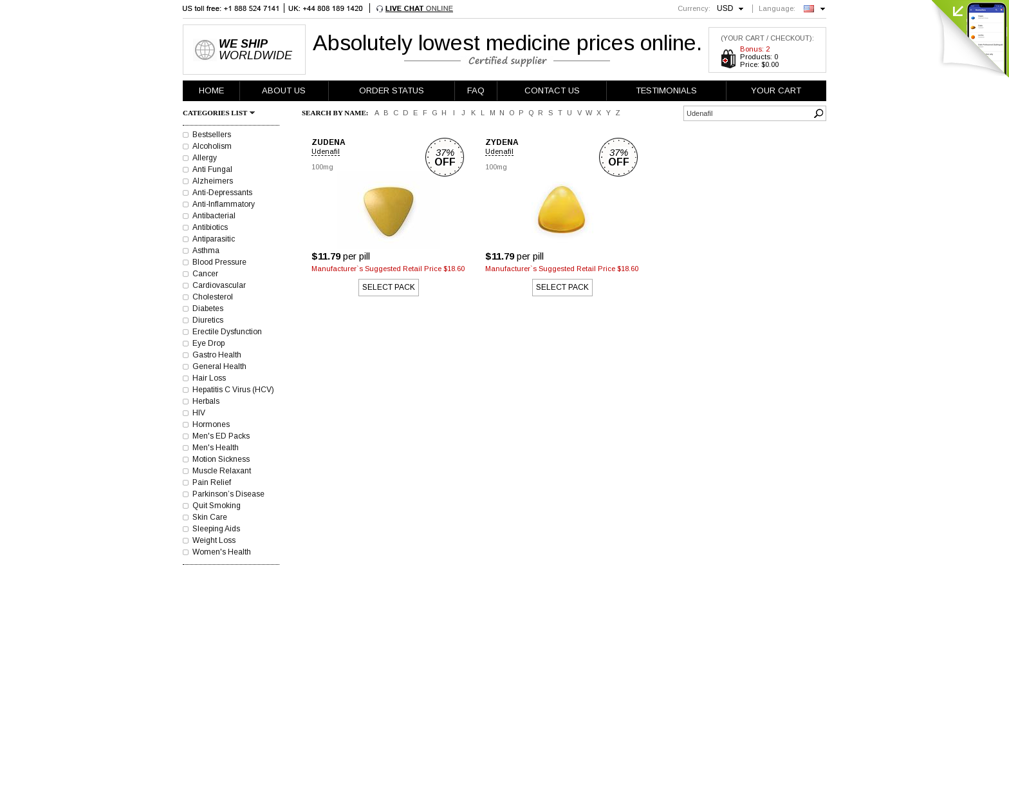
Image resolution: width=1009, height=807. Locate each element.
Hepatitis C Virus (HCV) (233, 389)
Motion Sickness (221, 459)
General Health (219, 366)
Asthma (205, 250)
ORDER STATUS (391, 90)
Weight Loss (214, 540)
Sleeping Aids (216, 528)
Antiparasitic (213, 238)
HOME (211, 90)
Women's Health (221, 551)
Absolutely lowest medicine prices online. (507, 42)
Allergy (204, 157)
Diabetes (207, 308)
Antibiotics (210, 227)
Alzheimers (212, 180)
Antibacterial (214, 215)
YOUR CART (776, 90)
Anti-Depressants (222, 192)
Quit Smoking (216, 505)
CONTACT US (552, 90)
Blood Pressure (219, 262)
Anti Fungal (212, 169)
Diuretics (207, 320)
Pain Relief (211, 482)
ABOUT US (284, 90)
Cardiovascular (219, 285)
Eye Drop (208, 343)
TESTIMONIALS (666, 90)
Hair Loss (209, 378)
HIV (198, 412)
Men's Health (215, 447)
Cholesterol (212, 296)
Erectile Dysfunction (227, 331)
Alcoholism (212, 146)
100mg (322, 167)
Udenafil (325, 151)
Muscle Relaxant (221, 470)
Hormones (211, 424)
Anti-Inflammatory (223, 204)
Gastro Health (216, 354)
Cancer (205, 273)
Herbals (205, 401)
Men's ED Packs (221, 436)
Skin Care (209, 517)
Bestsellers (211, 134)
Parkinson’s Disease (228, 493)
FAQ (476, 90)
